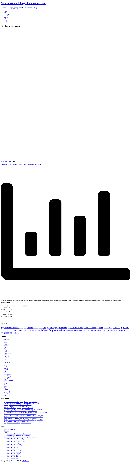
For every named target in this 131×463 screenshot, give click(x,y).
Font (5, 359)
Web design (7, 391)
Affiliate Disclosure (9, 429)
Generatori (7, 360)
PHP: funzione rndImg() (13, 458)
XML (5, 395)
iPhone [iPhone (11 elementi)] (110, 328)
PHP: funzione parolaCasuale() (15, 450)
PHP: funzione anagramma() (15, 438)
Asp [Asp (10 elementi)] (22, 328)
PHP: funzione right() (13, 455)
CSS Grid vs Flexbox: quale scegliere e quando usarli (18, 408)
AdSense (6, 339)
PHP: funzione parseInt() (14, 452)
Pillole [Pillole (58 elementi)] (42, 330)
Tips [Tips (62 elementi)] (108, 330)
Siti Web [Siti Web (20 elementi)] (90, 330)
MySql (6, 369)
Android (6, 345)
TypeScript (7, 388)
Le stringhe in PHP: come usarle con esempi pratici (17, 405)
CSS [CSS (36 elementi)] (44, 328)
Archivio (6, 431)
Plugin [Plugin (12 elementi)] (47, 330)
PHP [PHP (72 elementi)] (37, 330)
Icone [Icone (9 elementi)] (107, 328)
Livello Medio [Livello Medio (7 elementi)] (25, 330)
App (5, 347)
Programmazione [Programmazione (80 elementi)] (57, 330)
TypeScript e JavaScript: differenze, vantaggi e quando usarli (20, 411)
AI (4, 341)
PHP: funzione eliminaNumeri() (15, 441)
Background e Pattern (13, 375)
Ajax (5, 342)
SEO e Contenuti (8, 380)
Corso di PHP (7, 353)
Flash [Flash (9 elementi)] (69, 328)
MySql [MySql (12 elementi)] (32, 330)
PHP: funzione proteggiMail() (15, 453)
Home (5, 11)
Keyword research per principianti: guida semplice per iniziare (20, 402)
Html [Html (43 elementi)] (101, 328)
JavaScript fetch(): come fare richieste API (15, 406)
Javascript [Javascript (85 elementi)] (117, 327)
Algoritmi (6, 344)
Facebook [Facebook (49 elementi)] (63, 327)
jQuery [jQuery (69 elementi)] (126, 327)
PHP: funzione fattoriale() (14, 444)
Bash (5, 350)
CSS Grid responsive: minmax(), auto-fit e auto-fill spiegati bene (21, 403)
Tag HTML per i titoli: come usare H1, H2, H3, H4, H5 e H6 (20, 418)
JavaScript (7, 22)
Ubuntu (6, 389)
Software (6, 383)
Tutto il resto (7, 385)
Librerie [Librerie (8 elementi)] (10, 330)
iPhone (6, 365)
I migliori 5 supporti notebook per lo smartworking (17, 423)
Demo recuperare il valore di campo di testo (19, 435)
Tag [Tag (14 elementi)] (104, 330)
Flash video (7, 357)
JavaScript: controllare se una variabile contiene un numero (20, 414)
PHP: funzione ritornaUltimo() (15, 456)
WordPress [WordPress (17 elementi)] (15, 333)
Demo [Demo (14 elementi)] (48, 328)
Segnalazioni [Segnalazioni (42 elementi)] (79, 330)
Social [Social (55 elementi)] (96, 330)
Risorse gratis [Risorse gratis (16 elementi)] (69, 330)
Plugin (9, 394)
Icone (8, 377)
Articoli (9, 14)
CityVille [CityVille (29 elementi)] (30, 328)
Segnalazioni (7, 379)
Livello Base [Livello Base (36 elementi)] (17, 330)
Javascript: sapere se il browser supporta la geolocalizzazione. (21, 164)
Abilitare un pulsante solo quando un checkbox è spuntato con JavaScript (23, 417)
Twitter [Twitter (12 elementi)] (111, 330)
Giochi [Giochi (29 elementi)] (80, 328)
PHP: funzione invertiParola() (15, 446)
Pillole (6, 372)
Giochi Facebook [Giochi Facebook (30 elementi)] (90, 328)
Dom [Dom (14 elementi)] (57, 328)
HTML (6, 20)
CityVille (6, 351)
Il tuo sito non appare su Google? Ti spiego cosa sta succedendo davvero (23, 409)
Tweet (5, 386)
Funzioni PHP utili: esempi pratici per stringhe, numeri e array (20, 437)
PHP (5, 13)
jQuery (6, 17)
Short (5, 382)
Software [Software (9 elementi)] (101, 330)
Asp (5, 348)
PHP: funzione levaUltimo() (14, 449)
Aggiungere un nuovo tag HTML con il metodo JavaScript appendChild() (23, 420)
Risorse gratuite (8, 374)
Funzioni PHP (11, 16)
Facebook (6, 356)
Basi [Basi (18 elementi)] (25, 328)
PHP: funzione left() (12, 447)
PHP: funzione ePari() (13, 443)
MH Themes (25, 461)
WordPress (7, 392)
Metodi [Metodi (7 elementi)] (29, 330)
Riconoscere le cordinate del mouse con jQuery (16, 421)
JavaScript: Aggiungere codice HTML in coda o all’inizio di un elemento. (23, 415)
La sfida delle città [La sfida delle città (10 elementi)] (5, 330)
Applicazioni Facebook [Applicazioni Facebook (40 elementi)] (10, 328)
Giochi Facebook (8, 362)
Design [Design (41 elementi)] (53, 328)
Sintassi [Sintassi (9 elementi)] (86, 330)
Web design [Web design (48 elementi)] (118, 330)
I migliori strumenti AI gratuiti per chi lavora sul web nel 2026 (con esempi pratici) (26, 412)
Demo (5, 432)
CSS (5, 19)
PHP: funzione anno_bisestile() (15, 440)
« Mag (2, 320)
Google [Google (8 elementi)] (97, 328)
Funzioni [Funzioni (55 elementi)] (74, 327)
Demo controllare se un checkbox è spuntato (19, 434)
